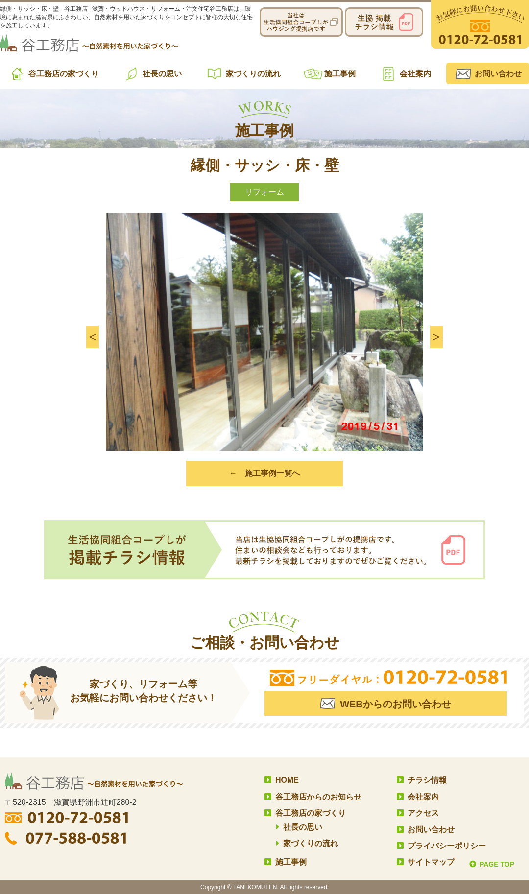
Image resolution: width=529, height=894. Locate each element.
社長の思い (162, 74)
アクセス (423, 813)
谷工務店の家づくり (63, 74)
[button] (92, 337)
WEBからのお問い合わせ (395, 704)
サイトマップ (431, 862)
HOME (287, 780)
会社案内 (415, 74)
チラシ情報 (427, 780)
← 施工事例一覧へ (264, 473)
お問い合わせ (498, 74)
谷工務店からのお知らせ (318, 797)
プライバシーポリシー (447, 846)
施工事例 (340, 74)
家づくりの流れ (253, 74)
